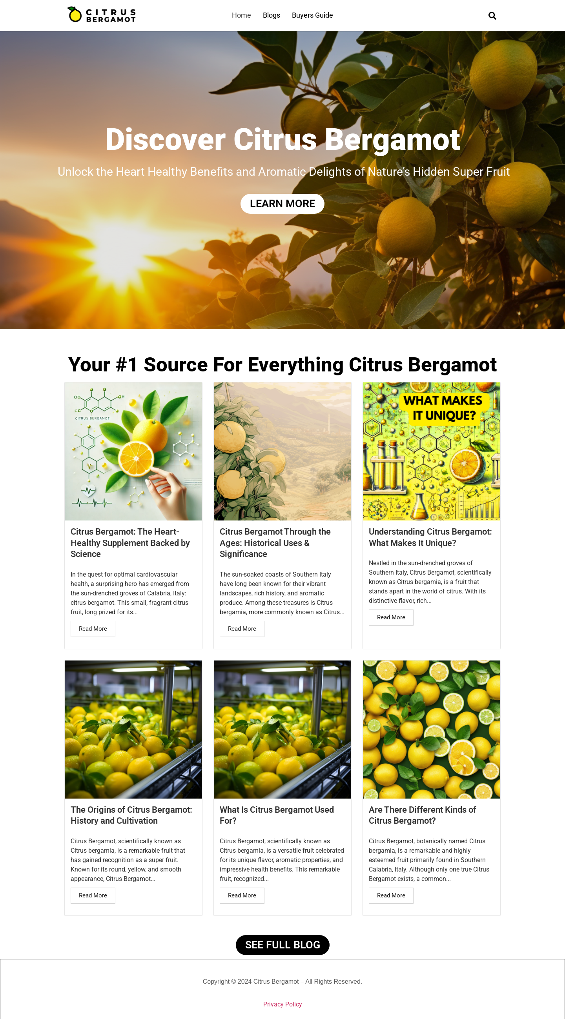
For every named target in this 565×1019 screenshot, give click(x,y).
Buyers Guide (312, 15)
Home (241, 15)
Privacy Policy (282, 1004)
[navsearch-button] (492, 15)
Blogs (271, 15)
